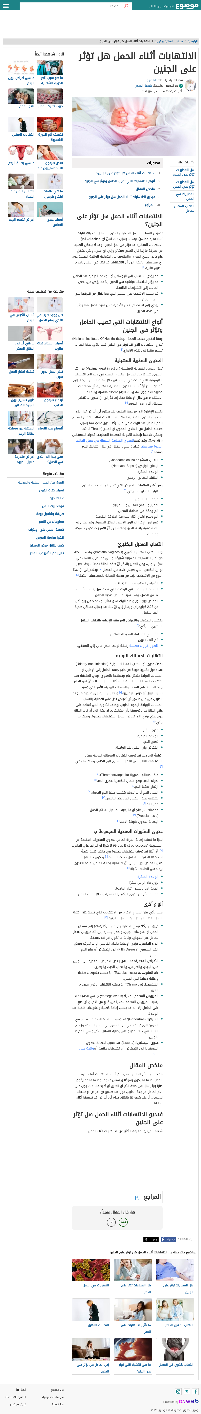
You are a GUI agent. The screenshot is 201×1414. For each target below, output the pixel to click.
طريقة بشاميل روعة (50, 514)
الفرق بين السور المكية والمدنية (41, 483)
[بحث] (126, 6)
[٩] (103, 797)
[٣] (125, 490)
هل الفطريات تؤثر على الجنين (183, 172)
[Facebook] (195, 1391)
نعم (123, 1222)
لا (111, 1222)
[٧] (120, 692)
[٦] (138, 625)
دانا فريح (152, 80)
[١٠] (161, 850)
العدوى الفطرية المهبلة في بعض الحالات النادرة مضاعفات (119, 443)
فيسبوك (171, 1239)
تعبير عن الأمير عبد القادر (47, 553)
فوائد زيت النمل (53, 506)
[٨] (154, 721)
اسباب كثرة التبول (51, 490)
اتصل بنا (21, 1390)
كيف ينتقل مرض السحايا (47, 546)
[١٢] (106, 917)
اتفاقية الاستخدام (15, 1397)
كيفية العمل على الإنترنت (46, 530)
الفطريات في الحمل (185, 196)
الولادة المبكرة (147, 877)
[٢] (126, 402)
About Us (58, 1404)
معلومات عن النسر (51, 522)
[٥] (77, 574)
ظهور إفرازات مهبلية (143, 646)
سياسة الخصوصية (53, 1397)
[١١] (106, 856)
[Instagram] (178, 1391)
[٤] (100, 569)
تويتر (155, 1239)
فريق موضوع (18, 1404)
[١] (143, 267)
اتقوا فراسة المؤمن (50, 538)
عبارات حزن (56, 498)
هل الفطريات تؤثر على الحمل (183, 184)
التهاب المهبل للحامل (184, 208)
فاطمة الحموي (143, 85)
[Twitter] (187, 1391)
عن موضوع (57, 1390)
